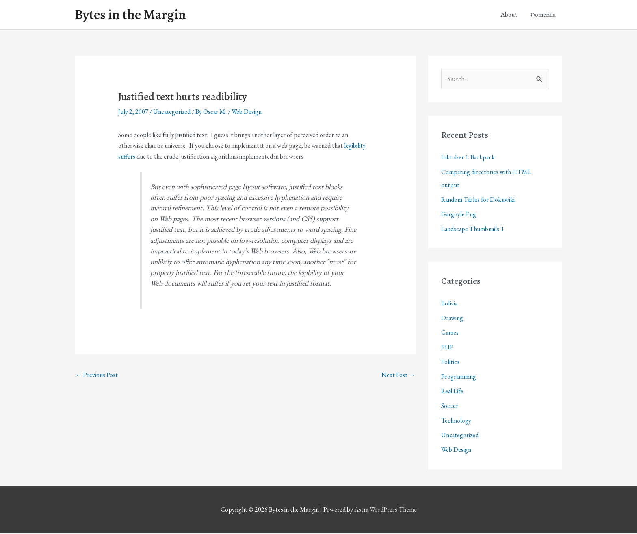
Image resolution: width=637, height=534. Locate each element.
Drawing (452, 319)
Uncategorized (172, 113)
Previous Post (97, 375)
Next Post (398, 375)
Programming (459, 377)
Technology (456, 421)
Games (450, 333)
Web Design (248, 113)
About (508, 15)
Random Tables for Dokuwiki (478, 200)
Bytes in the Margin (132, 15)
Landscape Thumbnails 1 (473, 230)
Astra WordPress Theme (385, 510)
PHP (447, 348)
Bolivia (449, 304)
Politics (450, 363)
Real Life (452, 392)
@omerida (543, 15)
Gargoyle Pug (459, 215)
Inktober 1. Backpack (468, 158)
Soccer (449, 407)
